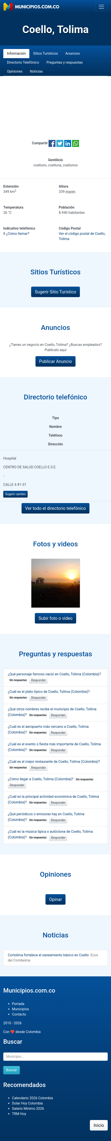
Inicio (99, 1125)
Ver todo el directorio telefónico (55, 508)
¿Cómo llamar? (17, 234)
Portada (18, 1004)
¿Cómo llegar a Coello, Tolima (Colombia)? (51, 779)
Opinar (55, 899)
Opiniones (14, 71)
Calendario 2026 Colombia (32, 1098)
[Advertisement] (55, 103)
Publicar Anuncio (55, 361)
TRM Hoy (19, 1114)
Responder (38, 680)
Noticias (36, 71)
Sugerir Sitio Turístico (55, 291)
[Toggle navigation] (101, 6)
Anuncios (72, 53)
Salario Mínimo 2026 (28, 1108)
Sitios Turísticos (45, 53)
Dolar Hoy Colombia (27, 1103)
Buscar (11, 1070)
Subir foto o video (55, 618)
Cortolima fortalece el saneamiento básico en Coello (48, 955)
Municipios (20, 1009)
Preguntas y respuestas (64, 62)
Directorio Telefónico (23, 62)
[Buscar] (55, 1056)
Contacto (19, 1014)
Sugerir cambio (15, 494)
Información (16, 53)
